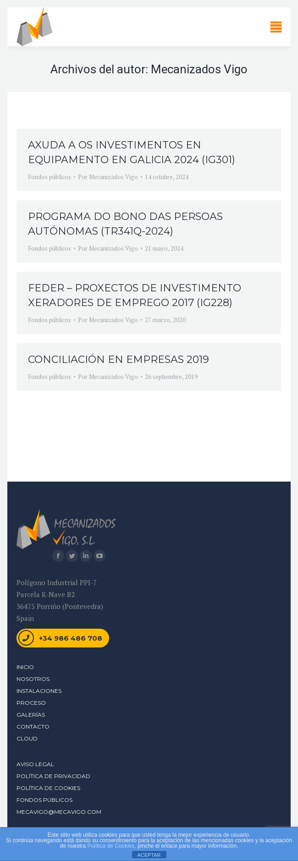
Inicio (25, 667)
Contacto (33, 726)
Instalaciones (39, 690)
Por (108, 177)
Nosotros (33, 678)
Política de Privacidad (53, 776)
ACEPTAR (148, 855)
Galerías (31, 714)
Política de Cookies (48, 787)
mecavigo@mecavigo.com (59, 811)
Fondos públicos (49, 177)
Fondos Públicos (44, 799)
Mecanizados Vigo (199, 69)
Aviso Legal (35, 764)
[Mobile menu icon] (275, 27)
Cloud (27, 738)
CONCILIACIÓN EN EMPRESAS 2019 (118, 359)
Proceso (31, 702)
